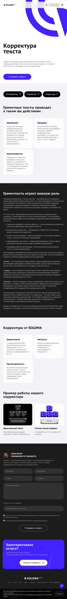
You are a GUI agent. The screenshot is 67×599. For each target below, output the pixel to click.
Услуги (15, 582)
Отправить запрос (17, 77)
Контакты (33, 582)
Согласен (59, 594)
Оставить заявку (54, 5)
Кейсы (26, 582)
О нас (9, 582)
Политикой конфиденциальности (26, 515)
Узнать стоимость (33, 563)
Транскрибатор (42, 582)
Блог (20, 582)
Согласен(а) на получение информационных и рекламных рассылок (26, 520)
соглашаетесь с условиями (33, 594)
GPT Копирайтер (54, 582)
